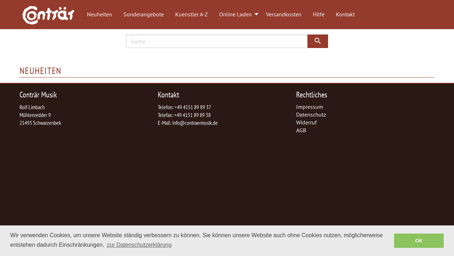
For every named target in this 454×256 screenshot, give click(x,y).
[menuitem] (51, 14)
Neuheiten (99, 14)
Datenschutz (311, 114)
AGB (301, 130)
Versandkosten (283, 14)
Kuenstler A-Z (191, 14)
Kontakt (345, 14)
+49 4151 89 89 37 (193, 107)
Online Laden (235, 14)
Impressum (309, 106)
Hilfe (319, 14)
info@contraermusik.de (195, 122)
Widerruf (306, 122)
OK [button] (419, 241)
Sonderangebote (143, 14)
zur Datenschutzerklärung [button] (139, 245)
